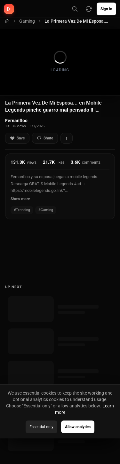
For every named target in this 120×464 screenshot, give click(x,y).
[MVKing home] (9, 9)
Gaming (27, 21)
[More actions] (66, 138)
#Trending (22, 210)
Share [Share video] (45, 138)
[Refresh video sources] (89, 9)
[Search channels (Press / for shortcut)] (74, 9)
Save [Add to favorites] (17, 138)
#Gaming (45, 210)
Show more (20, 199)
